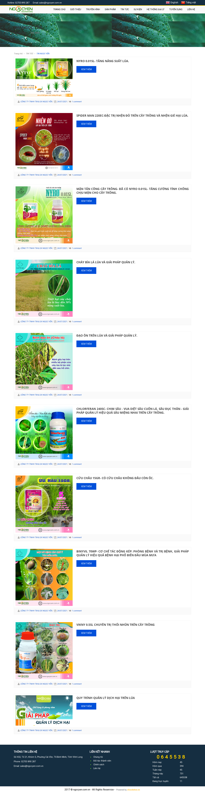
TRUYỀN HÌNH (93, 9)
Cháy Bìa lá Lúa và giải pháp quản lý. (105, 262)
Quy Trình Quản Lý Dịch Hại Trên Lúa (105, 698)
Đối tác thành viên (102, 761)
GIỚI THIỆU (75, 9)
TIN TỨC (125, 9)
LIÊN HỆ (191, 9)
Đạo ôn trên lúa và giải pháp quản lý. (106, 335)
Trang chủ (20, 33)
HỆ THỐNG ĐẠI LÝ (155, 9)
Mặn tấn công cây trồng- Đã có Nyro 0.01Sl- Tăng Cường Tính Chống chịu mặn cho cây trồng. (132, 191)
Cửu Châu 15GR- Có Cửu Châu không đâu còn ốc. (114, 478)
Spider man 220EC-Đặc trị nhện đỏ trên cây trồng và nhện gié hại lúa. (132, 116)
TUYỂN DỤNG (175, 9)
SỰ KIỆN (138, 9)
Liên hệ (96, 768)
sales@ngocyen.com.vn (31, 766)
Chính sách (98, 764)
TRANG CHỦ (59, 9)
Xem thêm (86, 69)
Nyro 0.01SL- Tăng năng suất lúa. (102, 61)
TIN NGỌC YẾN (42, 53)
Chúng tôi (98, 757)
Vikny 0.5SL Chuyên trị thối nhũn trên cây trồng (115, 625)
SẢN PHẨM (110, 9)
